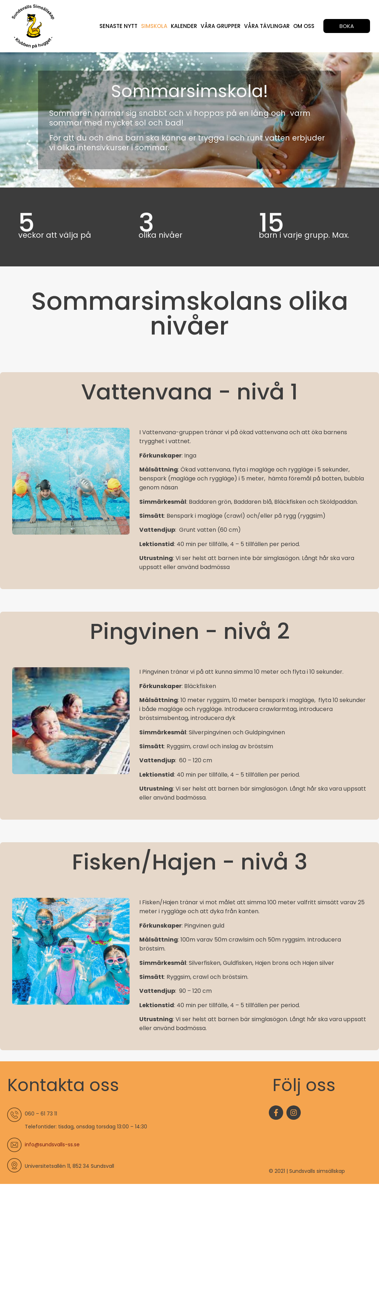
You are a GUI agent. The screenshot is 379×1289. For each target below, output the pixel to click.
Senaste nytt (118, 26)
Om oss (303, 26)
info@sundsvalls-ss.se (52, 1144)
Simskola (154, 26)
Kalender (184, 26)
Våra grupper (220, 26)
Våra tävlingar (267, 26)
